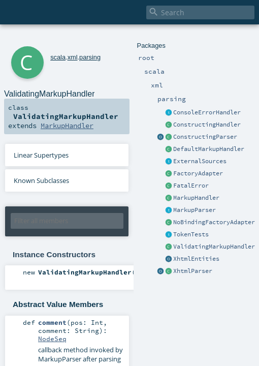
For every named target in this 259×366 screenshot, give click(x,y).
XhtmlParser (192, 270)
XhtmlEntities (196, 258)
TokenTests (191, 234)
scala (58, 57)
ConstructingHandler (207, 124)
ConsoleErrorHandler (207, 112)
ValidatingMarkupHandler (214, 246)
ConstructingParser (205, 136)
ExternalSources (199, 161)
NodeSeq (52, 338)
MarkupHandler (196, 197)
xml (73, 57)
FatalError (191, 185)
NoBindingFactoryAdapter (214, 222)
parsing (90, 57)
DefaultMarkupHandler (208, 148)
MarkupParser (194, 210)
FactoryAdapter (198, 173)
